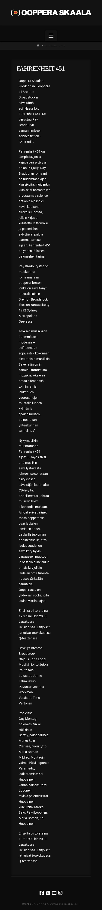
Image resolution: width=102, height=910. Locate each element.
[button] (51, 35)
